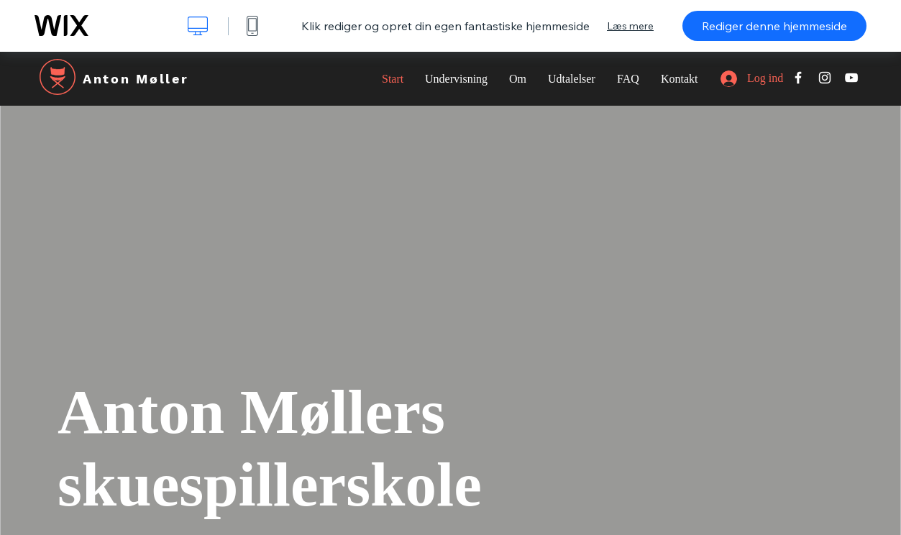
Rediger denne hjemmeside (774, 26)
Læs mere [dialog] (630, 25)
